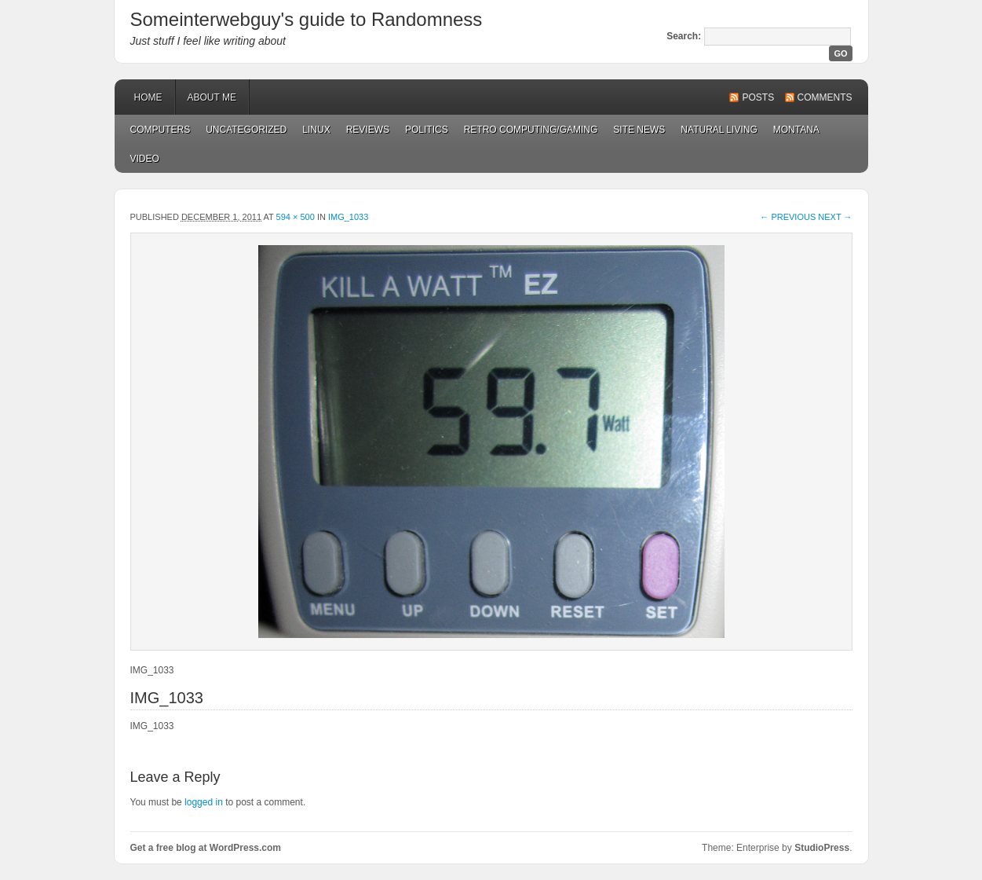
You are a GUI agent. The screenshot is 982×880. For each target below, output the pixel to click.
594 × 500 (295, 217)
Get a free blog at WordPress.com (206, 847)
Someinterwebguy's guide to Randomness (306, 19)
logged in (203, 802)
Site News (639, 129)
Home (148, 97)
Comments (825, 97)
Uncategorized (246, 129)
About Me (212, 97)
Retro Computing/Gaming (531, 129)
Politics (426, 129)
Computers (160, 129)
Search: (683, 36)
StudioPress (821, 847)
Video (144, 158)
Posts (758, 97)
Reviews (367, 129)
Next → (835, 217)
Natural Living (719, 129)
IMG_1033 (348, 217)
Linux (316, 129)
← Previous (788, 217)
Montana (796, 129)
